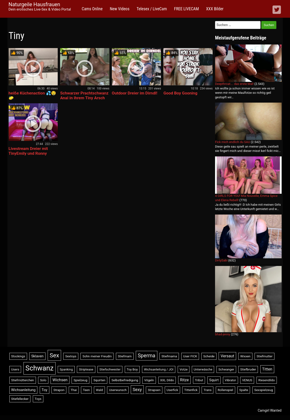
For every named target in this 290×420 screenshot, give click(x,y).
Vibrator (230, 380)
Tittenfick (190, 390)
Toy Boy (132, 369)
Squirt (214, 380)
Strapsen (154, 390)
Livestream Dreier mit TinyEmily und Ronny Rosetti (28, 153)
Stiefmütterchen (22, 380)
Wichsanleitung (23, 390)
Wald (99, 390)
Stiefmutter (264, 356)
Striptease (86, 369)
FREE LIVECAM (186, 8)
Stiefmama (169, 356)
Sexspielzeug (263, 390)
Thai (74, 390)
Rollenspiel (225, 390)
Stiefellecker (20, 399)
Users (15, 369)
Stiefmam (125, 356)
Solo (43, 380)
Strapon (58, 390)
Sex (54, 355)
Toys (38, 399)
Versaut (227, 356)
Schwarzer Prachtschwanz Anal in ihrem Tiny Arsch (84, 95)
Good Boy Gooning (180, 93)
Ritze (184, 380)
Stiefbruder (248, 369)
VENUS (247, 380)
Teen (86, 390)
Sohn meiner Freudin (97, 356)
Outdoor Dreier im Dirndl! (134, 93)
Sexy (137, 389)
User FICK (190, 356)
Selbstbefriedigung (124, 380)
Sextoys (70, 356)
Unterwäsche (203, 369)
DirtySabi (221, 260)
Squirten (99, 380)
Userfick (172, 390)
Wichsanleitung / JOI (158, 369)
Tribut (199, 380)
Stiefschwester (109, 369)
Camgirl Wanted (269, 410)
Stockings (18, 356)
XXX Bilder (214, 8)
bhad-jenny (222, 334)
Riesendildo (266, 380)
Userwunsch (117, 390)
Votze (184, 369)
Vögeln (149, 380)
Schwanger (226, 369)
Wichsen (60, 380)
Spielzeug (80, 380)
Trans (207, 390)
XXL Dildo (167, 380)
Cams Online (92, 8)
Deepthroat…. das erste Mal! (234, 84)
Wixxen (245, 356)
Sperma (146, 356)
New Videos (119, 8)
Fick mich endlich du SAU (232, 142)
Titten (267, 369)
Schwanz (39, 368)
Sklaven (37, 356)
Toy (44, 390)
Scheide (209, 356)
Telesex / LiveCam (151, 8)
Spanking (66, 369)
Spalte (243, 390)
